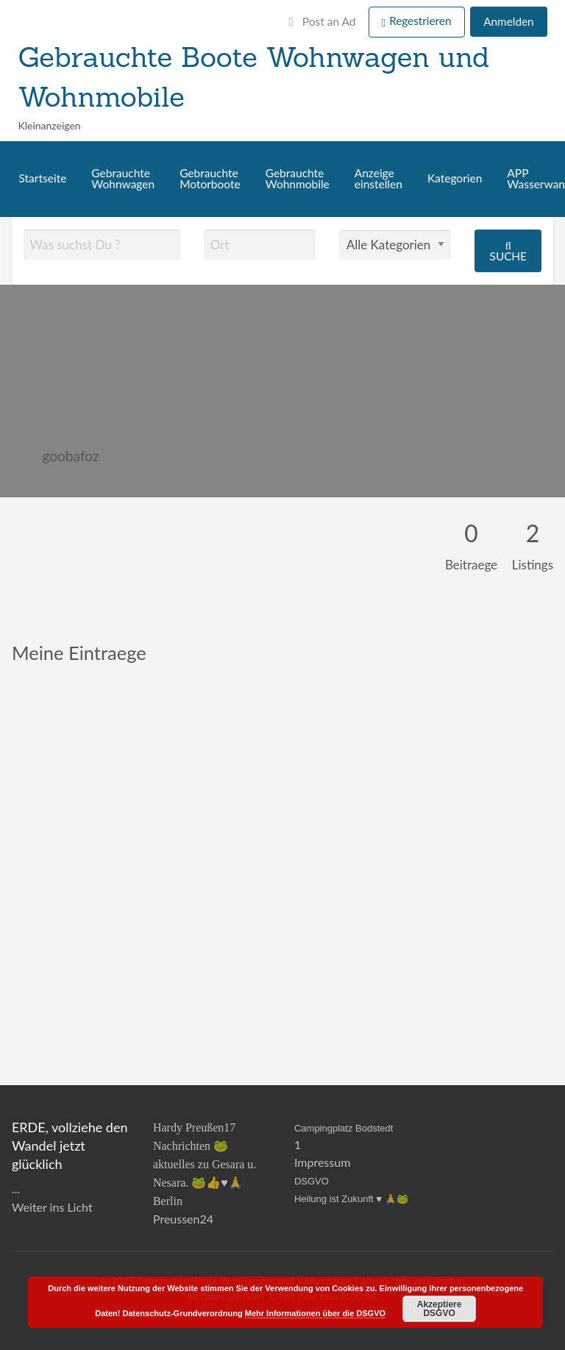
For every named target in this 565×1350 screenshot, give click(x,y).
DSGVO (311, 1181)
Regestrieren (420, 20)
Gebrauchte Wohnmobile (298, 178)
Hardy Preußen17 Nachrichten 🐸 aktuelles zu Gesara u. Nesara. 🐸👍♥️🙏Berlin (204, 1164)
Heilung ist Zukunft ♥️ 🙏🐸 (351, 1198)
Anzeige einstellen (378, 178)
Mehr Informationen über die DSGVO (315, 1313)
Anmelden (508, 21)
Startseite (43, 178)
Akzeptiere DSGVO (439, 1308)
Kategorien (454, 178)
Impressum (322, 1162)
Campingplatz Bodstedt (343, 1128)
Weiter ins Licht (52, 1207)
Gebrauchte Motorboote (210, 178)
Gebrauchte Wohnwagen (122, 178)
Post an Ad (322, 21)
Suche (508, 251)
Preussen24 (183, 1219)
